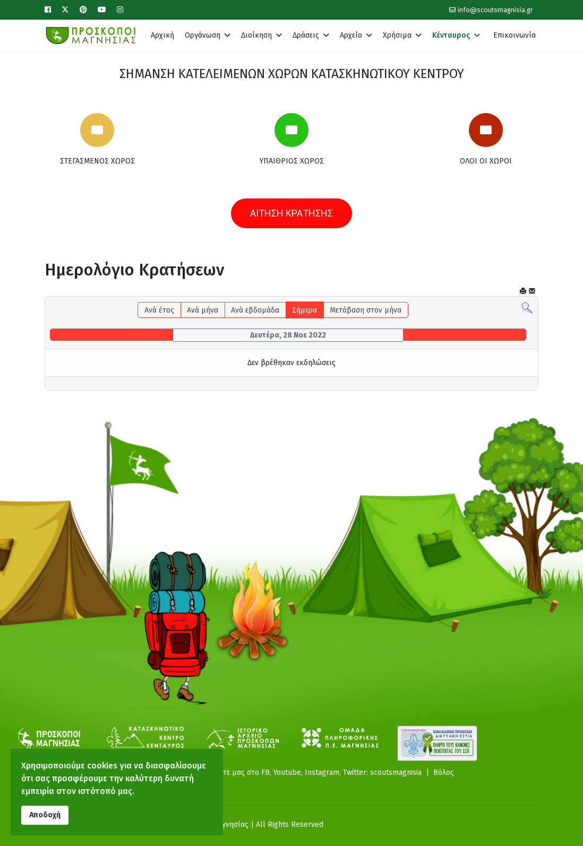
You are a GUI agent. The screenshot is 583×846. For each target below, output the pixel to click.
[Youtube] (102, 9)
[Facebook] (48, 9)
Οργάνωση (202, 35)
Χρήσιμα (397, 35)
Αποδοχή (45, 814)
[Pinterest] (83, 9)
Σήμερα (304, 310)
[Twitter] (65, 9)
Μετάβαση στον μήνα (365, 310)
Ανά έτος (159, 310)
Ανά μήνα (202, 310)
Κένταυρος (451, 35)
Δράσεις (306, 35)
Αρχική (162, 35)
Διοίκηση (256, 35)
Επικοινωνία (514, 35)
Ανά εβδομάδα (255, 310)
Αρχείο (351, 35)
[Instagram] (120, 9)
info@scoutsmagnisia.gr (495, 10)
